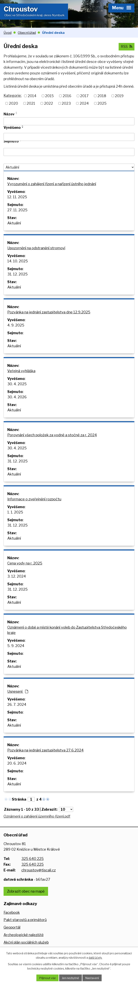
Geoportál (12, 927)
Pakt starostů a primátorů (25, 920)
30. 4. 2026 (17, 397)
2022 (48, 103)
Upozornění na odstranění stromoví (36, 248)
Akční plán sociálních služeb (26, 942)
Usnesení (17, 691)
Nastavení (92, 978)
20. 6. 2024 (16, 763)
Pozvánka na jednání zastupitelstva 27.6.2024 (45, 750)
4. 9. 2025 (15, 325)
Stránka (19, 799)
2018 (101, 96)
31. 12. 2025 (17, 274)
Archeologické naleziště (23, 935)
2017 (84, 96)
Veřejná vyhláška (21, 371)
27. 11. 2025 (17, 210)
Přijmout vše (47, 978)
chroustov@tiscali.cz (38, 870)
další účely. (95, 957)
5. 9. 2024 (15, 646)
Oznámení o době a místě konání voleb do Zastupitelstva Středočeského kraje (67, 630)
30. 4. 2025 (17, 384)
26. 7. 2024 (16, 704)
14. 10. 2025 (17, 261)
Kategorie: (13, 95)
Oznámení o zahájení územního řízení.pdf (37, 816)
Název (9, 114)
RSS (126, 47)
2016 (67, 96)
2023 (66, 103)
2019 (119, 96)
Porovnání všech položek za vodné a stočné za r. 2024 (52, 435)
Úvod (7, 33)
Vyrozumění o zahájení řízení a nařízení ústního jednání (51, 184)
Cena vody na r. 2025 (24, 563)
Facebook (12, 912)
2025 (102, 103)
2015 (49, 96)
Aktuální (14, 223)
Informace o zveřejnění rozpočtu (34, 499)
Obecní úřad (27, 33)
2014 (32, 96)
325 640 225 (32, 859)
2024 (84, 103)
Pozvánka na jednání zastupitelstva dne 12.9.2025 (48, 312)
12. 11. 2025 (17, 197)
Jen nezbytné (70, 978)
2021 (31, 103)
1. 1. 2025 (15, 512)
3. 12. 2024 (16, 576)
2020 (13, 103)
